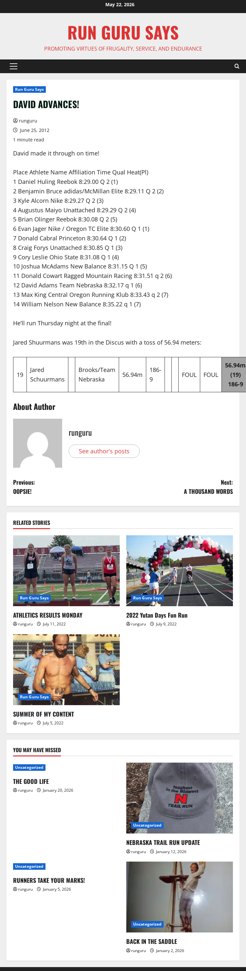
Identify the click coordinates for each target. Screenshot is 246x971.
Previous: (68, 487)
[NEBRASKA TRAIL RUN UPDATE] (179, 798)
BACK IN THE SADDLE (151, 941)
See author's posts (104, 451)
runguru (28, 121)
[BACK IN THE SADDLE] (179, 897)
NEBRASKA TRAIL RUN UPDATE (163, 843)
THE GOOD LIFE (31, 781)
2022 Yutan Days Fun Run (156, 615)
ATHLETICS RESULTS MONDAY (47, 615)
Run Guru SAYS (123, 32)
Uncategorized (29, 767)
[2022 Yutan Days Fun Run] (179, 571)
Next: (178, 487)
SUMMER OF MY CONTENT (43, 714)
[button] (14, 66)
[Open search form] (237, 66)
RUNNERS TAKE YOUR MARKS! (49, 880)
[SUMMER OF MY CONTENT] (66, 670)
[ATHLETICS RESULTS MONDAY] (66, 571)
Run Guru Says (29, 89)
